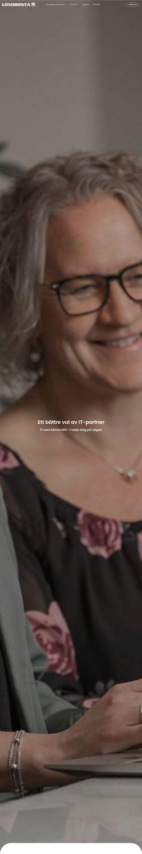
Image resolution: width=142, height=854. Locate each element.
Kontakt (97, 4)
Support (86, 4)
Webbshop (133, 4)
